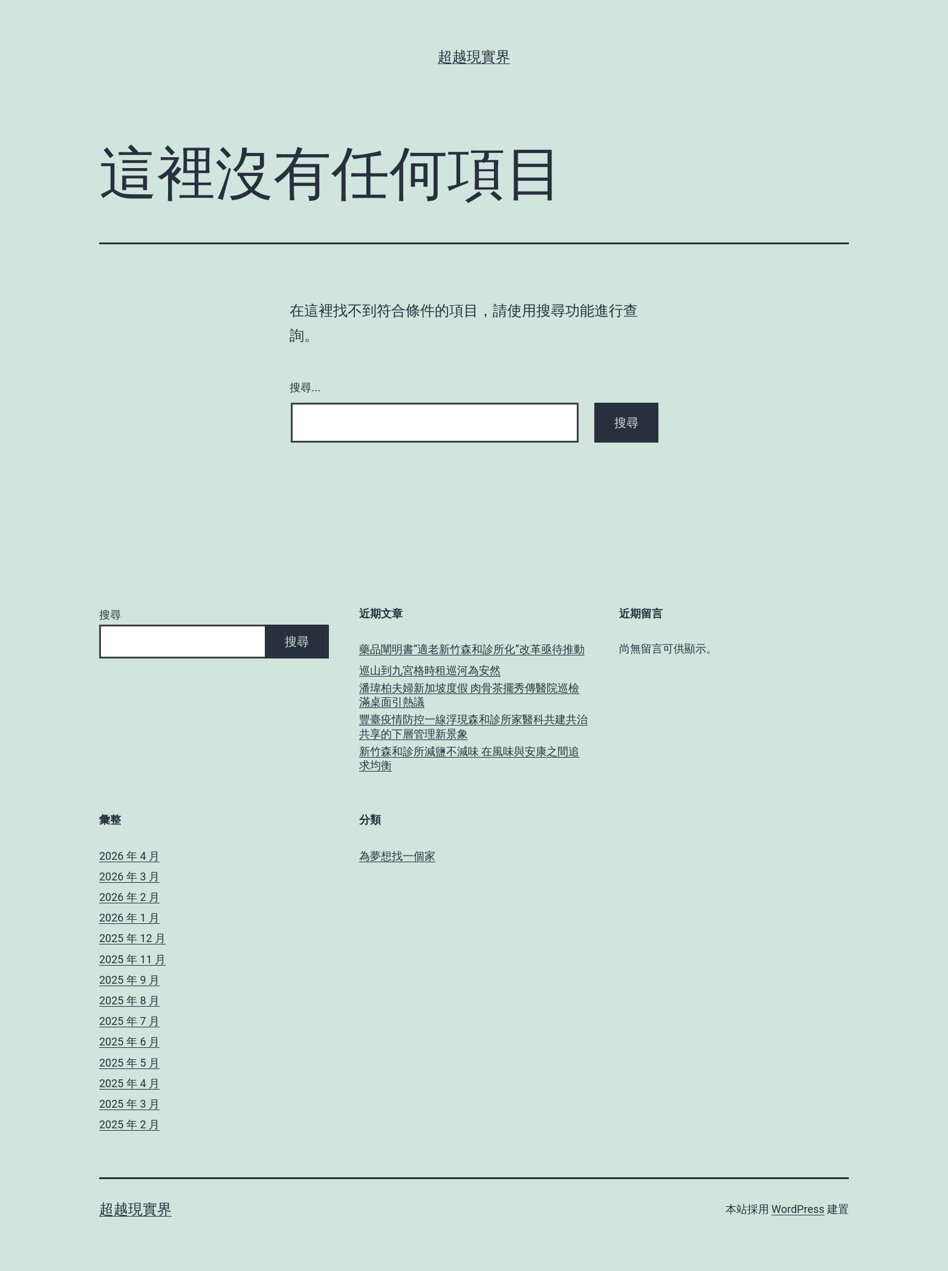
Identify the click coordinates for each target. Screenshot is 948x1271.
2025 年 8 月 (129, 1000)
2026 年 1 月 (129, 917)
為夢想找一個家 (397, 856)
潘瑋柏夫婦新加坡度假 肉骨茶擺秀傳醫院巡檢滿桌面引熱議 (469, 694)
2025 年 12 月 (132, 938)
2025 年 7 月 (129, 1021)
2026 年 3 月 (129, 876)
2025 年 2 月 (129, 1124)
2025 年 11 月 (132, 959)
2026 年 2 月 (129, 897)
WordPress (797, 1209)
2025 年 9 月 (129, 980)
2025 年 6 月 (129, 1041)
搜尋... (305, 388)
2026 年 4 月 (129, 856)
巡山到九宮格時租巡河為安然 (430, 670)
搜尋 (110, 614)
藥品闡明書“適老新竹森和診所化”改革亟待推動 (472, 649)
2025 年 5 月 (129, 1062)
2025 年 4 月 (129, 1083)
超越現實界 (474, 56)
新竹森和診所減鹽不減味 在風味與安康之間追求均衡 (469, 758)
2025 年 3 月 (129, 1103)
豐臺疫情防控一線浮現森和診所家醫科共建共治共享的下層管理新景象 (473, 726)
